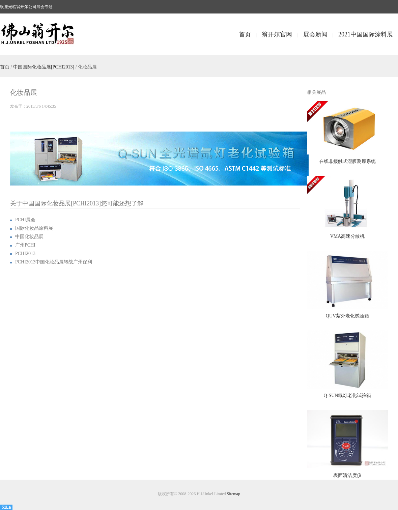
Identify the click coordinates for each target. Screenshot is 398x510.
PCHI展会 (25, 219)
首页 (245, 34)
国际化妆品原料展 (34, 228)
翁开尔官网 (277, 34)
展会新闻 (315, 34)
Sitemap (233, 493)
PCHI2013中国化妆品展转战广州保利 (53, 261)
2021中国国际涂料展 (365, 34)
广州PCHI (25, 245)
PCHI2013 (25, 253)
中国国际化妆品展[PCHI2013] (43, 66)
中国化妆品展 (29, 236)
